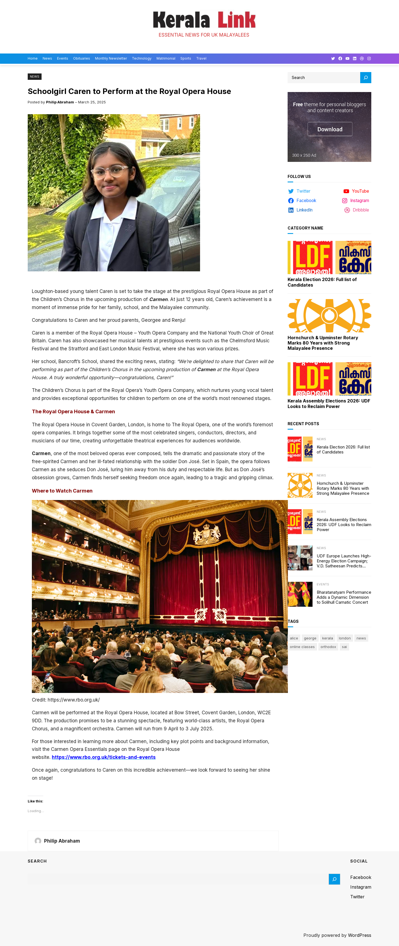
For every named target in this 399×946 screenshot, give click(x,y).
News (34, 76)
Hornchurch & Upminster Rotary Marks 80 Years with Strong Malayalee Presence (323, 343)
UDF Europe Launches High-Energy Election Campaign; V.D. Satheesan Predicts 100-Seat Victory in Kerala (344, 561)
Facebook (360, 877)
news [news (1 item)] (361, 638)
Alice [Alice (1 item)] (294, 638)
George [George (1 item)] (310, 638)
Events (323, 584)
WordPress (359, 935)
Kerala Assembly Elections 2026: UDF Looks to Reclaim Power (329, 403)
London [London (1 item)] (345, 638)
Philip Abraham (60, 102)
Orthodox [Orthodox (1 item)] (328, 646)
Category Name (305, 228)
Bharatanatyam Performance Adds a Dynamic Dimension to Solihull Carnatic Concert (344, 597)
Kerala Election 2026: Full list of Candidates (322, 282)
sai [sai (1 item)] (344, 646)
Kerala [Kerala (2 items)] (327, 638)
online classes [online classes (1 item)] (302, 646)
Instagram (360, 887)
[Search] (365, 77)
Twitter (357, 896)
